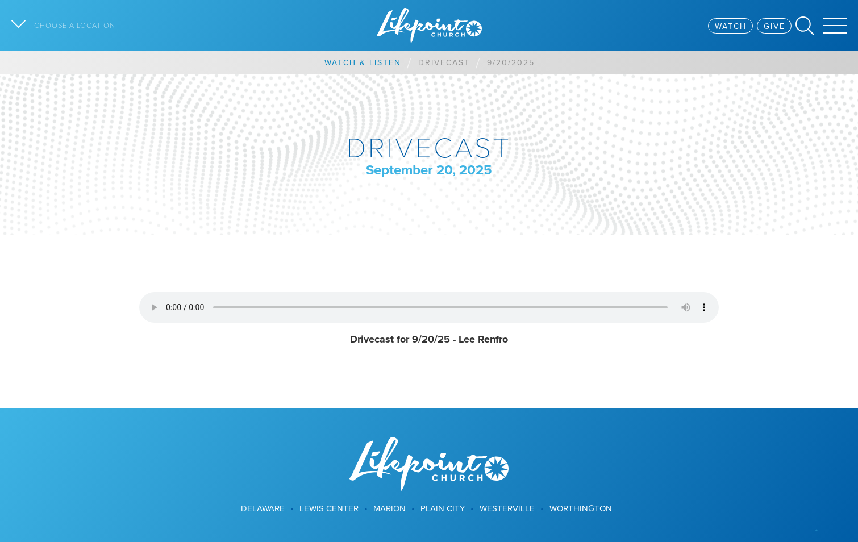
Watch (731, 26)
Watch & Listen (362, 62)
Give (774, 26)
